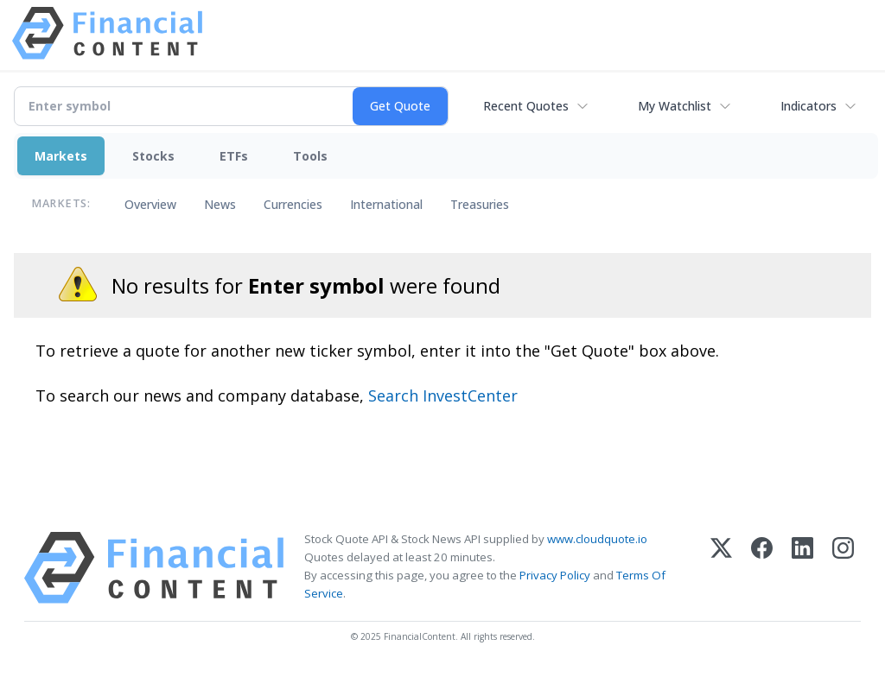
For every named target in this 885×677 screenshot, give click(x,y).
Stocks (153, 156)
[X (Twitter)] (721, 567)
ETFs (234, 156)
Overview (150, 204)
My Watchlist (674, 106)
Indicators (808, 106)
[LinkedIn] (802, 567)
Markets (61, 156)
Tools (310, 156)
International (386, 204)
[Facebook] (762, 567)
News (220, 204)
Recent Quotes (526, 106)
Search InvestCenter (443, 395)
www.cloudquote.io (597, 539)
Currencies (293, 204)
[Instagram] (843, 567)
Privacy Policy (554, 575)
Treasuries (479, 204)
